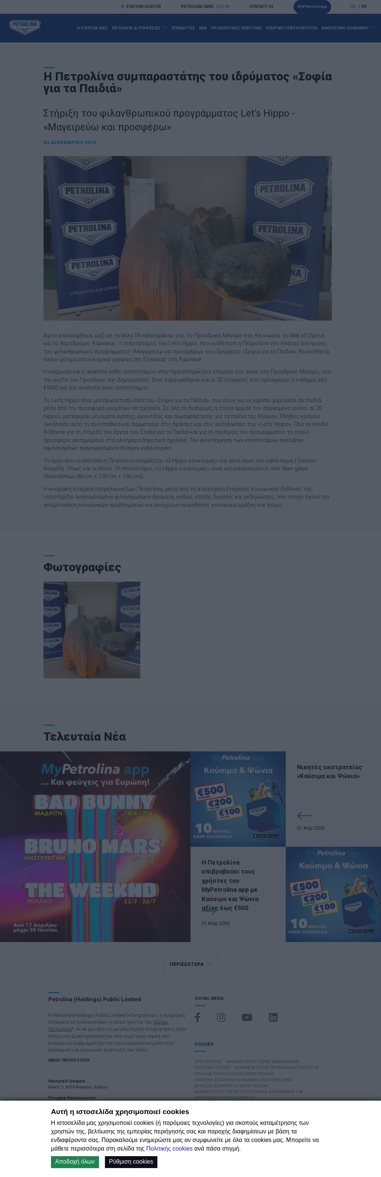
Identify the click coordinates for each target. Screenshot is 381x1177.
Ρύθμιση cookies (131, 1161)
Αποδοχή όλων (75, 1161)
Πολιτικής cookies (169, 1148)
